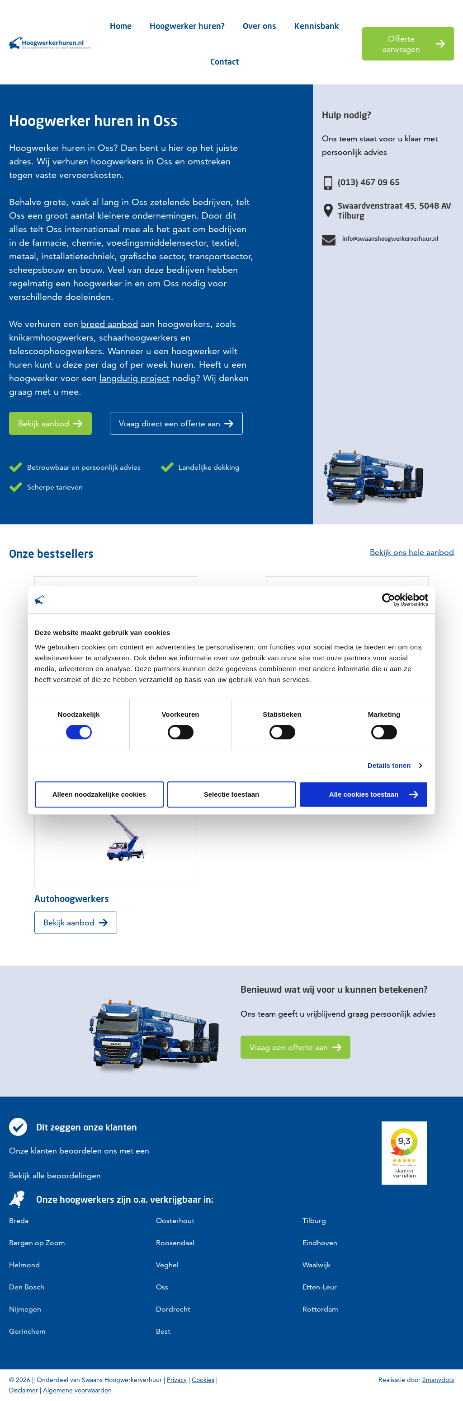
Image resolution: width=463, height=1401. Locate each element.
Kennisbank (316, 26)
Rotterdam (320, 1309)
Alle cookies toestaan (363, 794)
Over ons (259, 26)
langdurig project (134, 378)
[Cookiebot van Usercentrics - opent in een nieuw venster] (388, 600)
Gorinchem (27, 1331)
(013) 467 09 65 (369, 182)
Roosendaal (175, 1242)
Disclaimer (23, 1390)
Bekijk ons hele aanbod (412, 552)
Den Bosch (26, 1287)
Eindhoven (319, 1242)
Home (121, 26)
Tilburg (314, 1220)
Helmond (24, 1265)
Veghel (167, 1265)
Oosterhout (175, 1220)
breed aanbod (109, 323)
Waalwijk (316, 1265)
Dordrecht (173, 1309)
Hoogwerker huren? (187, 26)
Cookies (203, 1380)
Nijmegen (25, 1309)
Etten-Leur (319, 1287)
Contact (224, 61)
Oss (162, 1287)
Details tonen (389, 765)
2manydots (438, 1380)
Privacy (177, 1380)
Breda (18, 1220)
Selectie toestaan (232, 794)
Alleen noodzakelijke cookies (99, 794)
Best (163, 1331)
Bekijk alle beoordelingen (55, 1175)
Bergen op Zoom (37, 1242)
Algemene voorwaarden (77, 1390)
